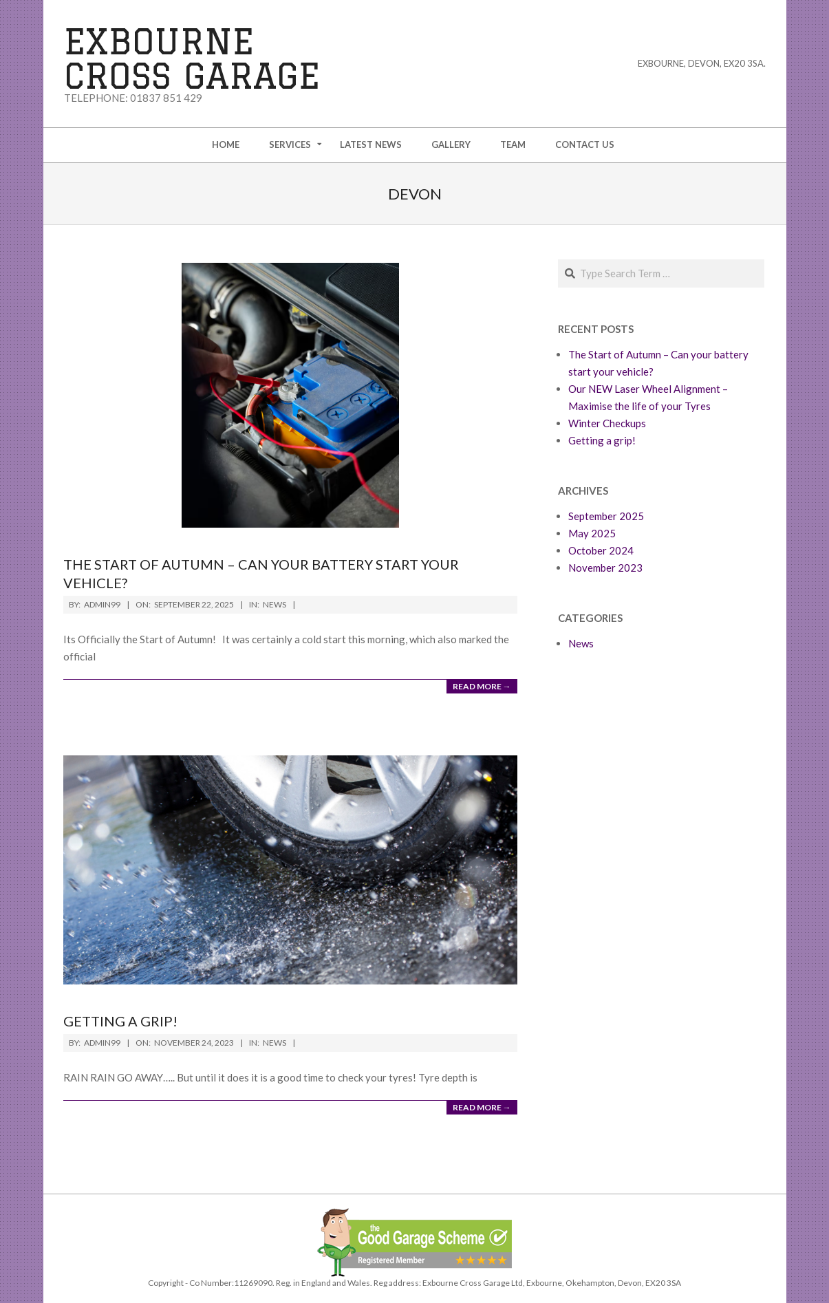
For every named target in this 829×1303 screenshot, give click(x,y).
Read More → (482, 686)
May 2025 (592, 533)
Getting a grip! (120, 1021)
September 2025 (606, 516)
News (274, 604)
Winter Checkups (607, 423)
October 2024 (601, 550)
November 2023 (605, 567)
